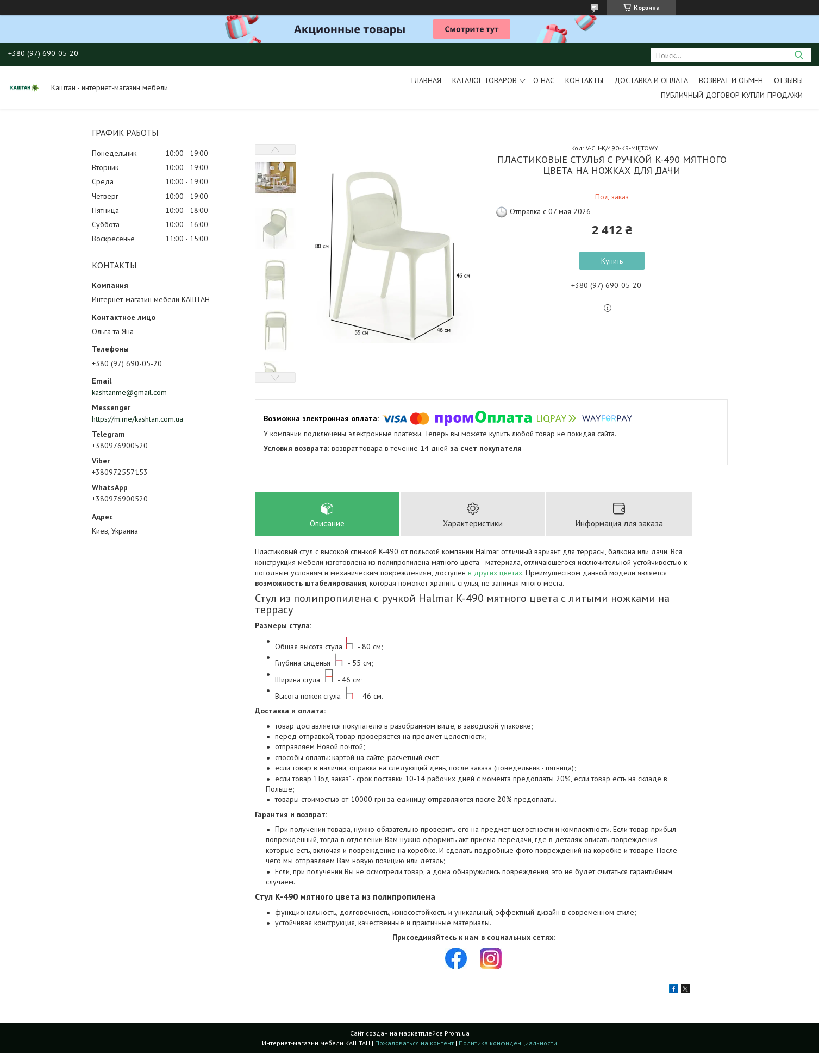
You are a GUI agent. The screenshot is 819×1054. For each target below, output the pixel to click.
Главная (426, 80)
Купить (612, 261)
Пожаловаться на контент (414, 1043)
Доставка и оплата (651, 80)
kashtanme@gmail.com (129, 392)
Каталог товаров (484, 80)
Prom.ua (457, 1034)
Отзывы (788, 80)
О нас (543, 80)
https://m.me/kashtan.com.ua (137, 419)
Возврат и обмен (731, 80)
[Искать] (798, 55)
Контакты (584, 80)
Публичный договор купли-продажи (732, 95)
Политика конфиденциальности (508, 1043)
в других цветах (495, 573)
